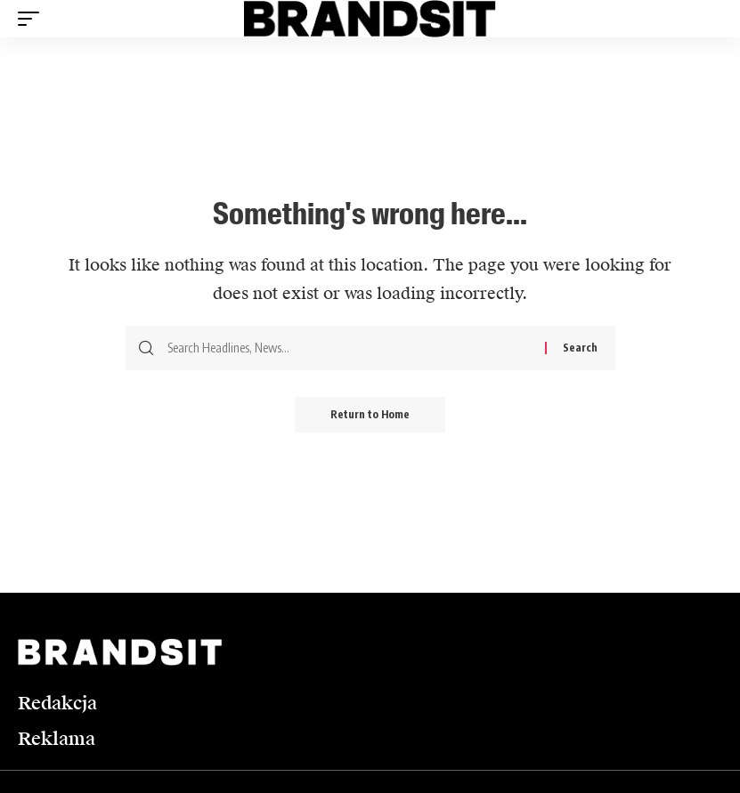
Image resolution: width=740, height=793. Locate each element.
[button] (33, 19)
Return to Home (370, 414)
